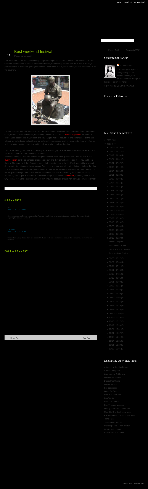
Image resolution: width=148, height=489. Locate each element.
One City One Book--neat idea (117, 412)
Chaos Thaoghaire (112, 370)
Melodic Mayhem (116, 241)
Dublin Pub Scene (112, 381)
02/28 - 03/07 (115, 179)
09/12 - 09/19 (115, 305)
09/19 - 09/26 (115, 309)
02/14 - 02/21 (115, 171)
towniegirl (11, 229)
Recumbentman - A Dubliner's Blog (119, 415)
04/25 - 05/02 (115, 210)
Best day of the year (118, 245)
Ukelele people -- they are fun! (117, 426)
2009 (109, 140)
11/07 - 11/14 (115, 337)
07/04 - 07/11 (115, 266)
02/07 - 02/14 (115, 167)
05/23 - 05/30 (115, 226)
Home (119, 2)
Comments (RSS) (139, 2)
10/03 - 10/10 (115, 317)
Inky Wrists (109, 398)
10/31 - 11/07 (115, 333)
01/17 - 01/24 (115, 155)
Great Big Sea (110, 391)
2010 (109, 144)
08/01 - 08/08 (115, 282)
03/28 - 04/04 (115, 194)
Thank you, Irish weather (119, 249)
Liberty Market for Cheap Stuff (117, 408)
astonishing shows (73, 134)
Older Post (86, 338)
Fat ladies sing (110, 388)
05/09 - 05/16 (115, 218)
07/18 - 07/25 (115, 274)
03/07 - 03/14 (115, 183)
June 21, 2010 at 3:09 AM (17, 209)
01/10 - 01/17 (115, 151)
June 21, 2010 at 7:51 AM (17, 231)
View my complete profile (119, 86)
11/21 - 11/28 (115, 345)
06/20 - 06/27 (115, 258)
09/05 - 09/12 (115, 301)
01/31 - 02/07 (115, 163)
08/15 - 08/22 (115, 290)
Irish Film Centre (111, 402)
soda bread (69, 176)
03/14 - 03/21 (115, 187)
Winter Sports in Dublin (114, 432)
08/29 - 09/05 (115, 297)
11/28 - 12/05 (115, 349)
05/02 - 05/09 (115, 214)
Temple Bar (109, 419)
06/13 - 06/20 (115, 238)
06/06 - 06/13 (115, 234)
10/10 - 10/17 (115, 321)
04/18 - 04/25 (115, 206)
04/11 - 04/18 (115, 202)
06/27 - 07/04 (115, 262)
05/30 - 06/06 (115, 230)
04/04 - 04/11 (115, 198)
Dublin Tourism (11, 160)
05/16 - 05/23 (115, 222)
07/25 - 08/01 (115, 278)
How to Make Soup (112, 395)
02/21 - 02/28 (115, 175)
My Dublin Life (43, 10)
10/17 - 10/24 (115, 325)
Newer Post (14, 338)
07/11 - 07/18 (115, 270)
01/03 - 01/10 (115, 147)
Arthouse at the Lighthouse (116, 367)
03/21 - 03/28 (115, 191)
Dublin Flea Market (112, 377)
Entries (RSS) (128, 2)
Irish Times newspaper (114, 405)
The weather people (113, 422)
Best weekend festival (33, 51)
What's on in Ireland (113, 429)
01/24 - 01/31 (115, 159)
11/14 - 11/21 (115, 341)
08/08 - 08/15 (115, 286)
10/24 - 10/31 (115, 329)
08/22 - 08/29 (115, 294)
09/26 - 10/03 (115, 313)
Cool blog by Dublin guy (114, 374)
